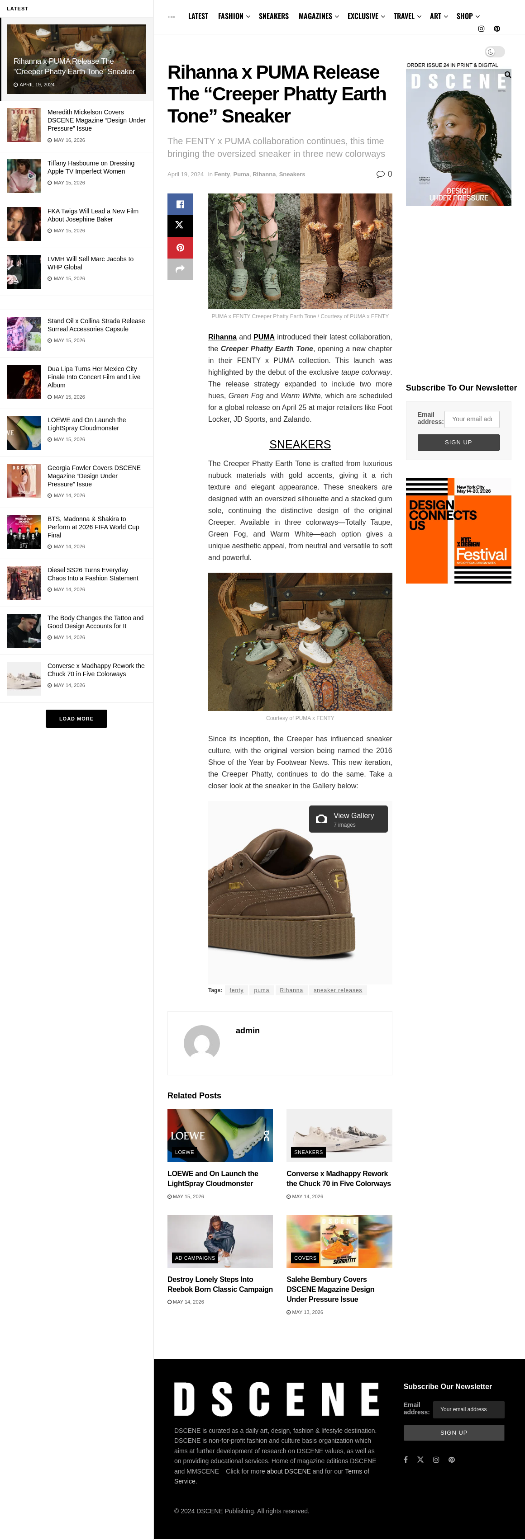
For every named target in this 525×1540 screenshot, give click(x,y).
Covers (305, 1258)
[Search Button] (508, 74)
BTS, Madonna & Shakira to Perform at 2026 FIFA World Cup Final (93, 527)
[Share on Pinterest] (180, 248)
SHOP (465, 15)
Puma (241, 174)
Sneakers (292, 174)
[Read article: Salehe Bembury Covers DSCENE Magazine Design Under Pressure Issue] (339, 1241)
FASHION (230, 15)
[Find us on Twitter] (420, 1460)
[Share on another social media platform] (180, 269)
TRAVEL (404, 15)
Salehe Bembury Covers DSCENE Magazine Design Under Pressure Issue (330, 1290)
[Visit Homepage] (171, 17)
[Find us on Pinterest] (497, 29)
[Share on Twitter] (180, 226)
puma (261, 990)
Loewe (184, 1152)
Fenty (222, 174)
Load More (76, 718)
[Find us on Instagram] (481, 29)
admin (248, 1030)
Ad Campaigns (195, 1258)
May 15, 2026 (185, 1196)
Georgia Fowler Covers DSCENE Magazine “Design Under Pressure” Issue (94, 476)
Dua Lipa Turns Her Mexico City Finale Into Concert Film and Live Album (94, 377)
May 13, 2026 (304, 1312)
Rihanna (264, 174)
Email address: (431, 418)
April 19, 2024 (185, 174)
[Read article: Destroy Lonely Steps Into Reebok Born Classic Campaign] (220, 1241)
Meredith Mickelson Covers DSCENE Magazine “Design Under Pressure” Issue (97, 120)
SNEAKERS (274, 15)
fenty (236, 990)
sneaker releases (338, 990)
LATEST (198, 15)
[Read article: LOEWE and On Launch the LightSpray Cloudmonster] (220, 1135)
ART (435, 15)
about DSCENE (289, 1471)
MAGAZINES (315, 15)
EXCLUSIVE (363, 15)
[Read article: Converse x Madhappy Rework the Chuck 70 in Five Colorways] (339, 1135)
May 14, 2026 (304, 1196)
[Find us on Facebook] (406, 1460)
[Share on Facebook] (180, 204)
